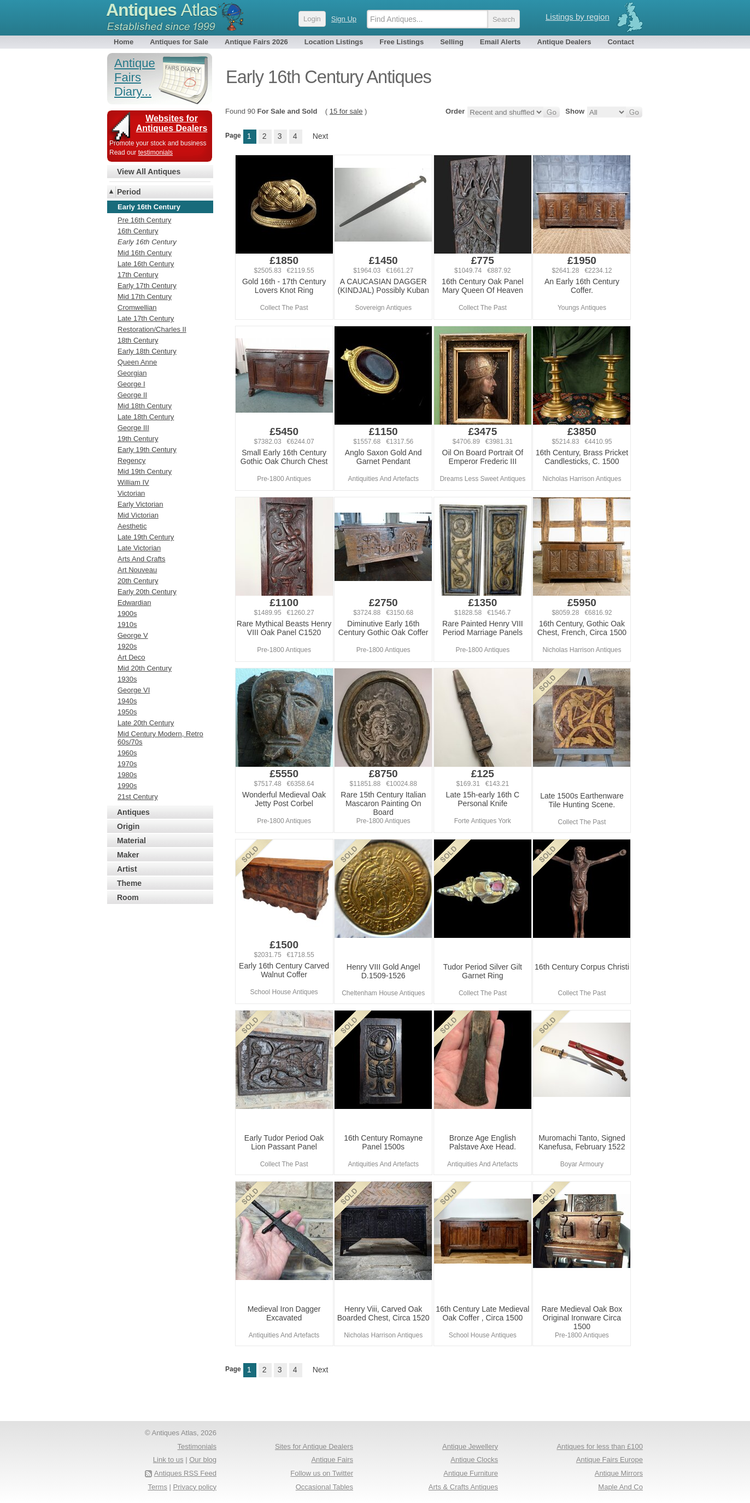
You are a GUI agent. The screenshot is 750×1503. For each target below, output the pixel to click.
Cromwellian (137, 307)
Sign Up (343, 19)
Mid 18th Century (145, 406)
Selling (452, 42)
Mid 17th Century (145, 296)
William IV (133, 482)
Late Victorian (139, 548)
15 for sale (346, 111)
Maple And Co (620, 1487)
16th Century (138, 231)
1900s (127, 613)
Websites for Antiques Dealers (172, 123)
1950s (127, 712)
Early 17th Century (147, 285)
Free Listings (401, 42)
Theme (129, 883)
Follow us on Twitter (321, 1473)
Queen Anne (137, 362)
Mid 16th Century (145, 253)
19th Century (138, 439)
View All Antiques (148, 171)
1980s (127, 775)
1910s (127, 624)
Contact (620, 42)
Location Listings (334, 42)
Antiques (161, 10)
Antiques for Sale (179, 42)
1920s (127, 646)
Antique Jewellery (470, 1446)
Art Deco (131, 657)
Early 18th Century (147, 351)
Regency (131, 460)
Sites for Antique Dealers (314, 1446)
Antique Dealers (564, 42)
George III (133, 428)
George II (132, 395)
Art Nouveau (137, 570)
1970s (127, 764)
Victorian (131, 493)
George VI (134, 690)
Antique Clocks (474, 1459)
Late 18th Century (146, 417)
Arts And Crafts (141, 559)
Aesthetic (132, 526)
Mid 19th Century (145, 471)
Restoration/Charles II (152, 329)
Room (128, 897)
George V (133, 635)
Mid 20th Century (145, 668)
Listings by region (578, 16)
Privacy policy (194, 1487)
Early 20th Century (147, 592)
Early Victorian (140, 504)
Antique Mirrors (619, 1473)
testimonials (155, 152)
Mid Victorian (138, 515)
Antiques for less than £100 (599, 1446)
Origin (128, 826)
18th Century (138, 340)
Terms (157, 1487)
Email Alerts (500, 42)
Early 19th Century (147, 449)
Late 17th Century (146, 318)
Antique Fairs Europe (609, 1459)
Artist (127, 869)
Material (131, 840)
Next (321, 136)
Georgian (132, 373)
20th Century (138, 581)
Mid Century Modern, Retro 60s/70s (160, 738)
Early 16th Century (147, 242)
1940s (127, 701)
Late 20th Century (146, 723)
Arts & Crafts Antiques (463, 1487)
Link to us (168, 1459)
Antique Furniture (470, 1473)
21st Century (138, 796)
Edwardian (134, 602)
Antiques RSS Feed (185, 1473)
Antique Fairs (332, 1459)
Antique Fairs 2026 (256, 42)
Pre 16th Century (144, 220)
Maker (128, 854)
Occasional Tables (324, 1487)
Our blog (202, 1459)
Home (123, 42)
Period (129, 191)
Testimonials (196, 1446)
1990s (127, 786)
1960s (127, 753)
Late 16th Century (146, 264)
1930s (127, 679)
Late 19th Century (146, 537)
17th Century (138, 275)
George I (131, 384)
